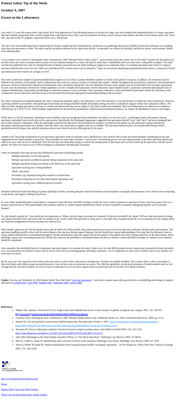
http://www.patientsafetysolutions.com (19, 379)
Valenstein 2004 (61, 283)
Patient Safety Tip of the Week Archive (19, 389)
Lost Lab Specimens (81, 280)
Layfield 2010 (19, 283)
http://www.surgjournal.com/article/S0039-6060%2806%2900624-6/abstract (51, 314)
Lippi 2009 (32, 283)
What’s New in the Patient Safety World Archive (24, 394)
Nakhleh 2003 (45, 283)
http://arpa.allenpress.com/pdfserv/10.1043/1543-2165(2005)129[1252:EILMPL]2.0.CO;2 (59, 333)
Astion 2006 (75, 283)
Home (4, 384)
